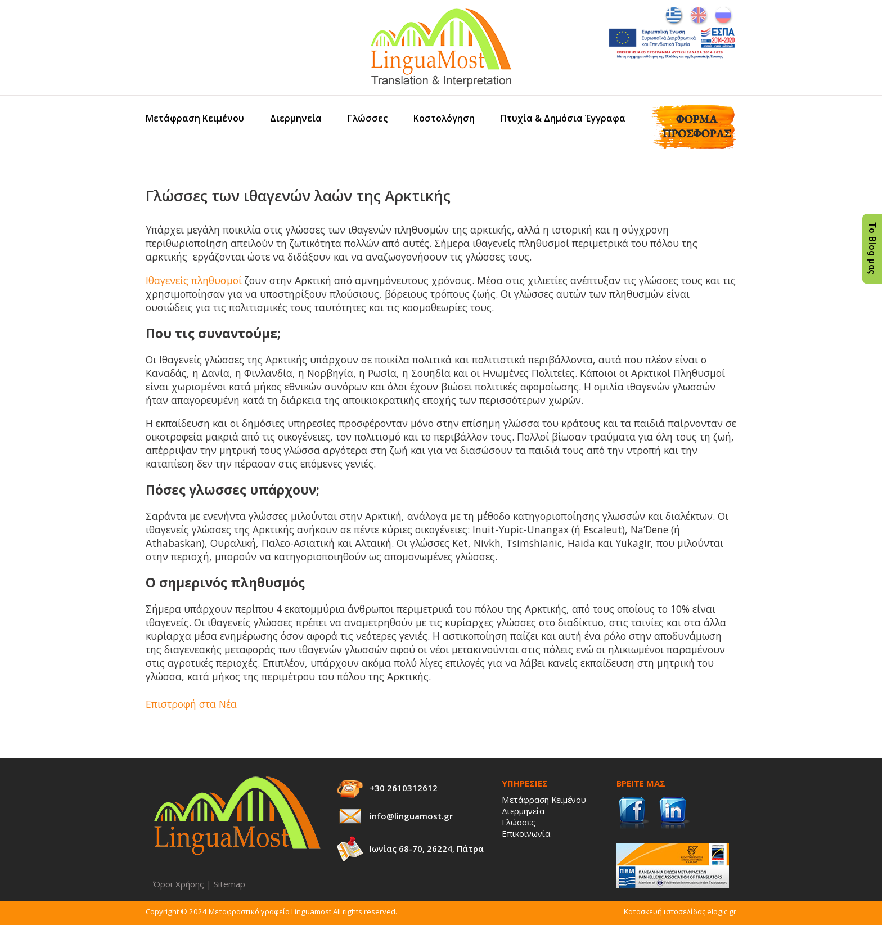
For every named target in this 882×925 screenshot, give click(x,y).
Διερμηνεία (296, 118)
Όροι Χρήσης (178, 884)
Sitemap (229, 884)
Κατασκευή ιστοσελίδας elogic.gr (680, 911)
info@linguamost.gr (411, 815)
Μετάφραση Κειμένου (195, 118)
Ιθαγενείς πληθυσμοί (194, 280)
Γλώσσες (368, 118)
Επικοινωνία (526, 833)
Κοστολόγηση (444, 118)
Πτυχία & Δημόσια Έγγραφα (563, 118)
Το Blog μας (872, 249)
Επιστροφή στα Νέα (191, 704)
